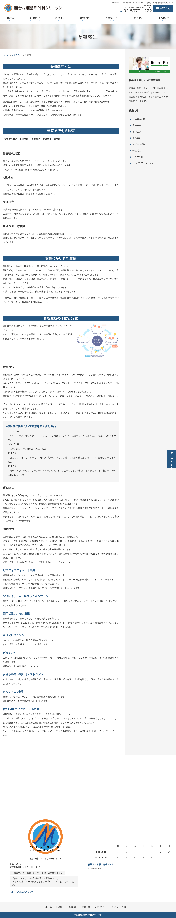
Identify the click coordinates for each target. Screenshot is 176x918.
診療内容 (85, 19)
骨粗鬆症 (136, 151)
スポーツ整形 (138, 145)
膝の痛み (136, 132)
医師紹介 (35, 19)
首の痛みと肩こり (140, 119)
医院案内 (60, 19)
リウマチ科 (137, 157)
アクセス (138, 19)
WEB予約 (163, 8)
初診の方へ (112, 19)
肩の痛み (136, 125)
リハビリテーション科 (143, 164)
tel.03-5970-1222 (28, 891)
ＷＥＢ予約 (171, 459)
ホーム (11, 19)
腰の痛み (136, 138)
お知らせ (164, 19)
